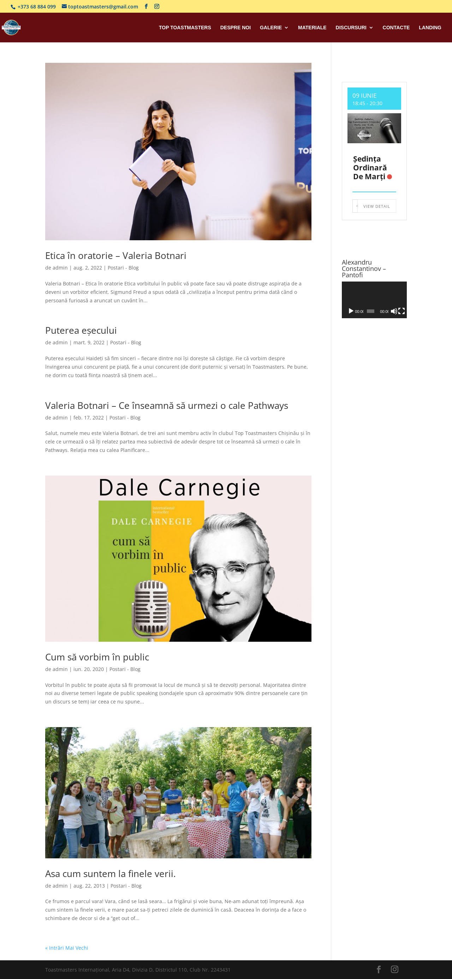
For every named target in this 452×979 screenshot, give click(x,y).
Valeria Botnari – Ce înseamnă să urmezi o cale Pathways (166, 405)
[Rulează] (351, 311)
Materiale (312, 27)
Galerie (271, 27)
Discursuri (351, 27)
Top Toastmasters (185, 27)
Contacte (396, 27)
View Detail (376, 206)
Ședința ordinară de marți (370, 167)
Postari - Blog (123, 267)
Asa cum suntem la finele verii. (110, 873)
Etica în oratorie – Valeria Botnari (115, 255)
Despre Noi (235, 27)
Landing (430, 27)
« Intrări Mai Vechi (66, 947)
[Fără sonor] (394, 311)
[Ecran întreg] (401, 311)
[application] (374, 300)
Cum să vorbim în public (97, 657)
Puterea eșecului (81, 330)
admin (60, 267)
